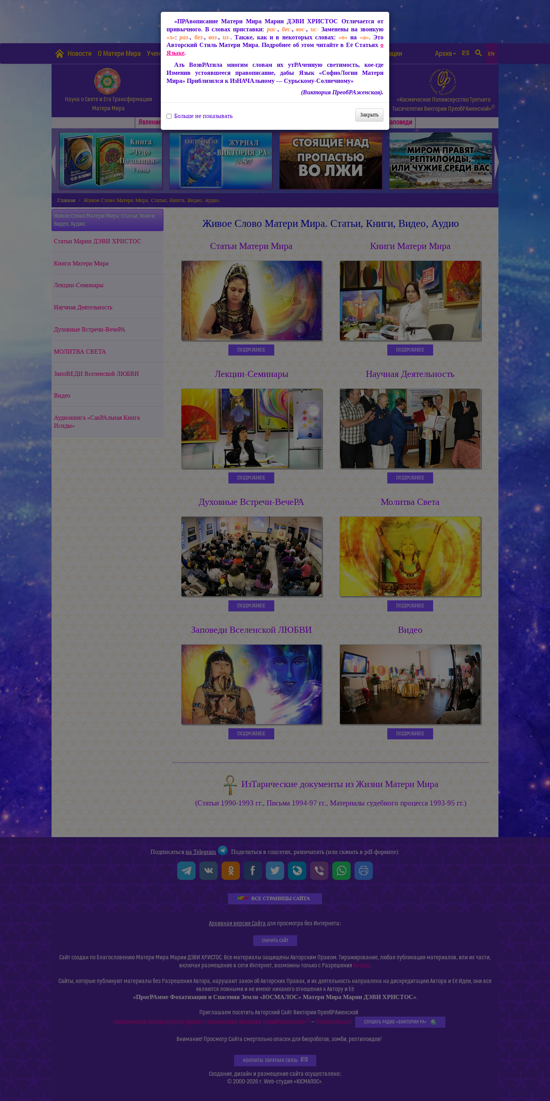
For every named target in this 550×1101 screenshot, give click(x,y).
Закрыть (369, 114)
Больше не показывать (200, 116)
